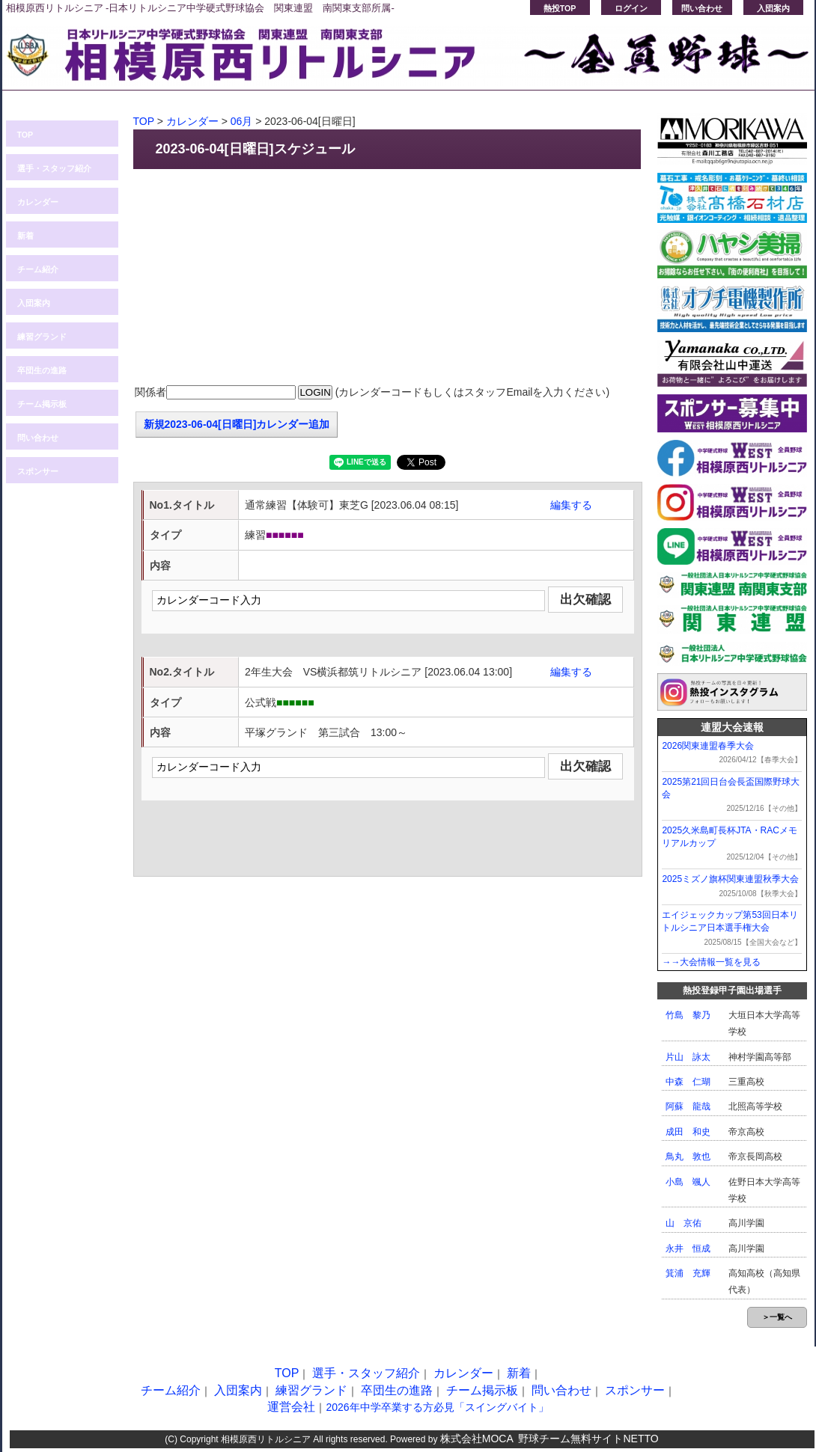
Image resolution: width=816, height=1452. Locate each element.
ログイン (631, 8)
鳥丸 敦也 (688, 1156)
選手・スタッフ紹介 (54, 168)
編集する (571, 505)
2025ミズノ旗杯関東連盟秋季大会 (730, 879)
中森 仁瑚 (688, 1081)
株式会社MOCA (477, 1439)
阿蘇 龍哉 (688, 1106)
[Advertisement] (387, 277)
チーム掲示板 (42, 403)
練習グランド (42, 336)
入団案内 (773, 8)
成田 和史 (688, 1132)
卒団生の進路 (42, 370)
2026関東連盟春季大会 (708, 746)
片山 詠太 (688, 1057)
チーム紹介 (37, 269)
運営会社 (291, 1406)
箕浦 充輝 (688, 1273)
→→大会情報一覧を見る (711, 962)
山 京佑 (683, 1223)
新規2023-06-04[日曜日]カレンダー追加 (237, 424)
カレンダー (37, 201)
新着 (25, 235)
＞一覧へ (777, 1317)
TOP (25, 134)
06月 (242, 121)
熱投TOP (560, 8)
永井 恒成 (688, 1248)
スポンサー (37, 471)
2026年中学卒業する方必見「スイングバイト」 (437, 1407)
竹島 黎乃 (688, 1015)
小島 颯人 (688, 1182)
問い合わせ (701, 8)
